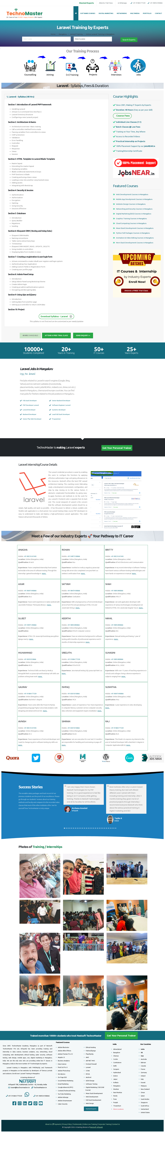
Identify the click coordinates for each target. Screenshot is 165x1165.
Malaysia (144, 1086)
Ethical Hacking (91, 1047)
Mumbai (116, 1089)
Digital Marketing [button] (106, 13)
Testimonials (77, 1124)
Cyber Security (62, 1104)
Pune (115, 1099)
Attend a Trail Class (106, 3)
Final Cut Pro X (62, 1067)
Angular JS (61, 1057)
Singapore (144, 1102)
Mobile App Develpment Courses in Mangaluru (134, 199)
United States (145, 1112)
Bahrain (143, 1062)
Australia (144, 1059)
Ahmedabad (117, 1049)
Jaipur (115, 1079)
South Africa (145, 1106)
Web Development (92, 1096)
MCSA (88, 1074)
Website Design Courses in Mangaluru (131, 204)
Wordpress (61, 1074)
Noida (115, 1096)
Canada (143, 1066)
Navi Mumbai (117, 1092)
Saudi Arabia (145, 1099)
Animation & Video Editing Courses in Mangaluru (135, 238)
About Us (48, 1124)
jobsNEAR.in (149, 146)
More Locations (118, 1109)
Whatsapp (122, 3)
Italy (142, 1079)
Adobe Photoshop (64, 1070)
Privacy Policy (67, 1124)
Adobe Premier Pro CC (65, 1054)
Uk (142, 1052)
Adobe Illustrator (63, 1047)
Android (88, 1077)
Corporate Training (104, 1124)
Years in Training (66, 353)
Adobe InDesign (63, 1097)
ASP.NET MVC (90, 1060)
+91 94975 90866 (73, 556)
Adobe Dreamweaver (65, 1100)
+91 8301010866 (30, 659)
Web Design (90, 1103)
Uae (142, 1056)
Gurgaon (116, 1069)
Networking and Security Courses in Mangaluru (134, 209)
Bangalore (116, 1052)
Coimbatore (117, 1062)
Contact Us (116, 1124)
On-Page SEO (62, 1077)
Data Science (62, 1064)
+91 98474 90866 (30, 591)
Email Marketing (63, 1084)
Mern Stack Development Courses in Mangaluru (134, 243)
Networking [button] (122, 13)
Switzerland (145, 1109)
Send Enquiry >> (83, 335)
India (142, 1049)
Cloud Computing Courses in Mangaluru (131, 223)
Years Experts (131, 353)
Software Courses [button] (87, 13)
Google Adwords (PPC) (65, 1087)
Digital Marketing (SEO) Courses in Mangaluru (133, 214)
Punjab (115, 1102)
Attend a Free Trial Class (56, 335)
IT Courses (99, 353)
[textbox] (46, 39)
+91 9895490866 (117, 591)
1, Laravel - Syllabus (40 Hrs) (20, 96)
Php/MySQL (90, 1054)
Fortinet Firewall (91, 1064)
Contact (158, 13)
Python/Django (91, 1050)
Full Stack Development (93, 1100)
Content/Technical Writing (66, 1090)
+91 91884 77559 (138, 3)
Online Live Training (90, 1124)
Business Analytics (64, 1060)
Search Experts (128, 40)
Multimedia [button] (134, 13)
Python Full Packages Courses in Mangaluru (133, 233)
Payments (57, 1124)
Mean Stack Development (94, 1093)
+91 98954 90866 (155, 3)
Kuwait (143, 1082)
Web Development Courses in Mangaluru (132, 194)
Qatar (143, 1096)
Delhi (115, 1066)
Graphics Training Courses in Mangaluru (131, 218)
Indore (115, 1076)
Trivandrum (117, 1106)
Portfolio (147, 13)
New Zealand (145, 1089)
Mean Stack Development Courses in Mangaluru (134, 228)
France (143, 1069)
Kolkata (115, 1082)
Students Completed (33, 353)
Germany (144, 1072)
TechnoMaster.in (40, 1087)
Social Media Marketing (65, 1080)
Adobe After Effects (64, 1050)
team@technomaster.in (20, 1087)
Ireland (143, 1076)
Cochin (115, 1059)
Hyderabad (117, 1072)
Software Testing (91, 1084)
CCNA (88, 1070)
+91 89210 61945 (30, 556)
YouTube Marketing (64, 1094)
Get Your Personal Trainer (116, 447)
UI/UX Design (90, 1080)
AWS (87, 1057)
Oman (143, 1092)
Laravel (88, 1067)
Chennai (116, 1056)
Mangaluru (116, 1086)
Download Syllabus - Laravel (56, 316)
